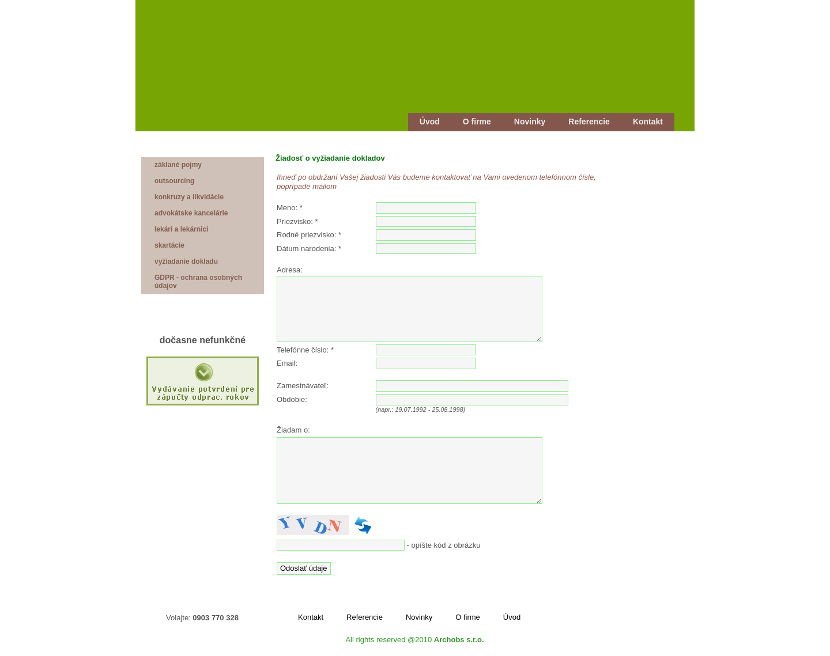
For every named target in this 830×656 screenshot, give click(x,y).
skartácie (169, 245)
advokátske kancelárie (191, 213)
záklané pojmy (178, 165)
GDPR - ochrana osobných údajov (198, 282)
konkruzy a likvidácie (189, 197)
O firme (477, 121)
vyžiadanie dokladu (186, 261)
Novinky (529, 121)
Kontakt (648, 121)
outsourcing (174, 181)
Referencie (589, 121)
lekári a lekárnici (181, 229)
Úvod (430, 121)
